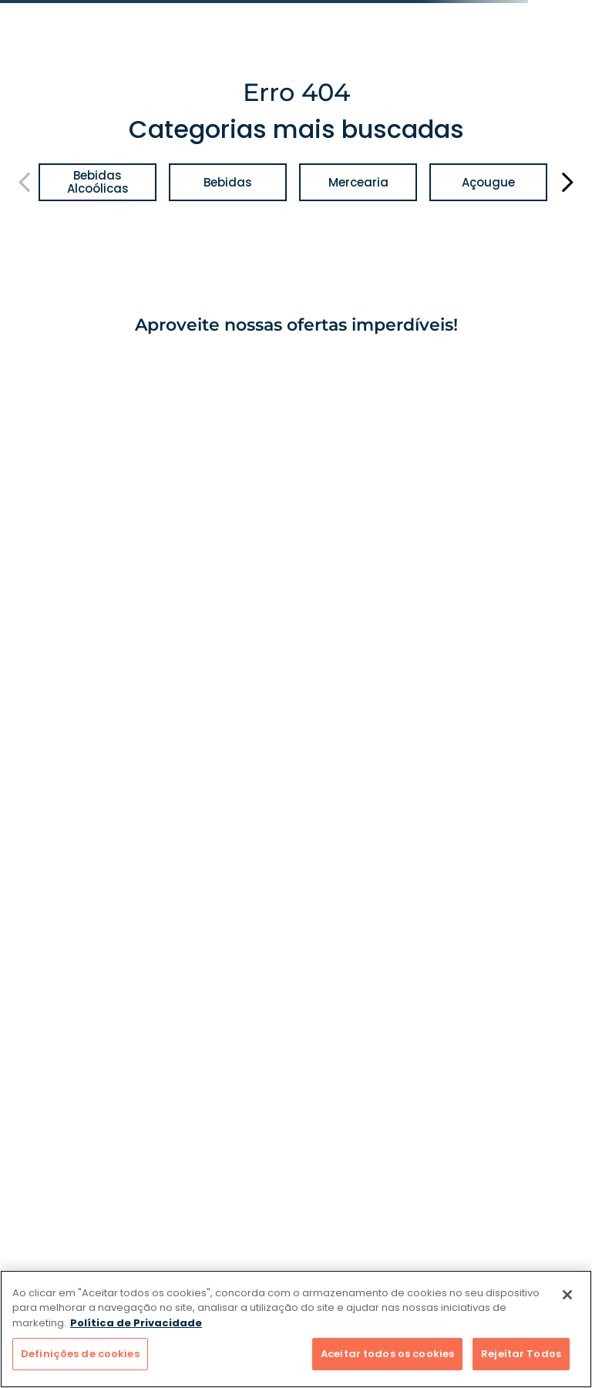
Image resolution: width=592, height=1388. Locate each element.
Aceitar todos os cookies (387, 1353)
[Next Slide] (567, 182)
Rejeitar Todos (521, 1353)
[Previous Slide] (25, 182)
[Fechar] (567, 1295)
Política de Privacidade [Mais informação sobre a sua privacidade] (136, 1323)
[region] (296, 1329)
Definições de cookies (80, 1353)
